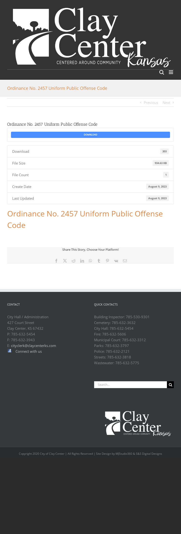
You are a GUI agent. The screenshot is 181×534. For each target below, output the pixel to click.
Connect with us (29, 351)
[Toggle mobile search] (161, 72)
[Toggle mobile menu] (171, 72)
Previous (151, 102)
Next (166, 102)
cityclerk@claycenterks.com (33, 345)
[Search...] (130, 384)
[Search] (170, 384)
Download (90, 134)
